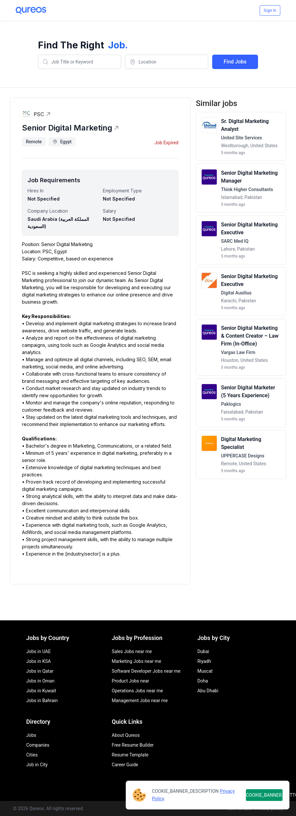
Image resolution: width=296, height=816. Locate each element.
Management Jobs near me (140, 700)
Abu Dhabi (207, 690)
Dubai (203, 651)
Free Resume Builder (133, 745)
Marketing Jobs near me (136, 661)
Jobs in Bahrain (42, 700)
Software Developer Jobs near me (146, 671)
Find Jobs (235, 62)
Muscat (205, 671)
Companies (37, 745)
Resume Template (130, 754)
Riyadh (204, 661)
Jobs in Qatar (39, 671)
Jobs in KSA (38, 661)
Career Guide (125, 764)
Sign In (270, 10)
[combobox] (79, 62)
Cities (32, 754)
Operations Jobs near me (137, 690)
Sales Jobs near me (132, 651)
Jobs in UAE (38, 651)
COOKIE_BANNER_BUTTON (264, 795)
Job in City (36, 764)
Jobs (31, 735)
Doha (202, 680)
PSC (42, 114)
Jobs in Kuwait (41, 690)
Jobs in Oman (40, 680)
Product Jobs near (130, 680)
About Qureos (125, 735)
